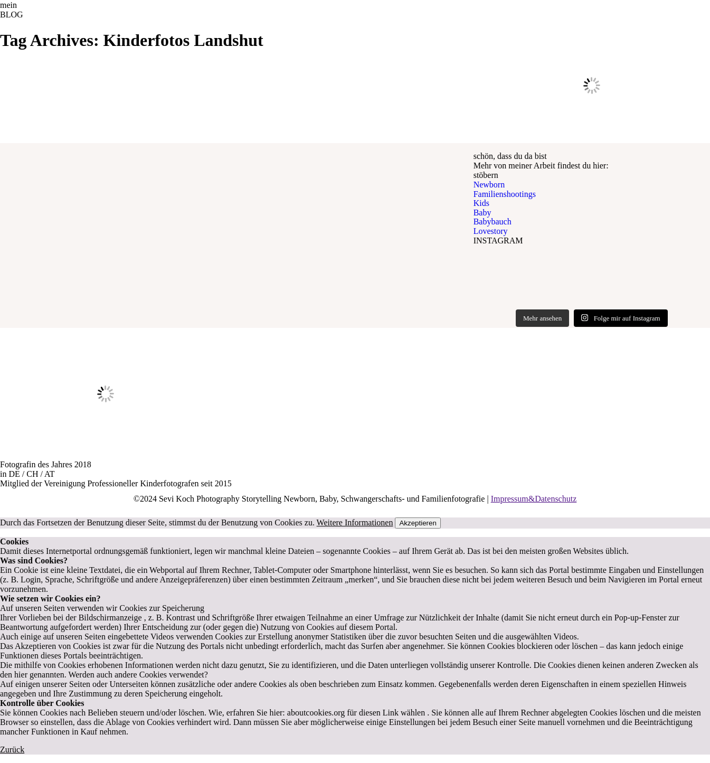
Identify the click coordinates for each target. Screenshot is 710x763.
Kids (481, 203)
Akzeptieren (417, 523)
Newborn (489, 184)
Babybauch (493, 221)
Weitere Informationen (355, 522)
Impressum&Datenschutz (534, 498)
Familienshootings (505, 194)
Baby (482, 212)
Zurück (12, 749)
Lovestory (491, 231)
